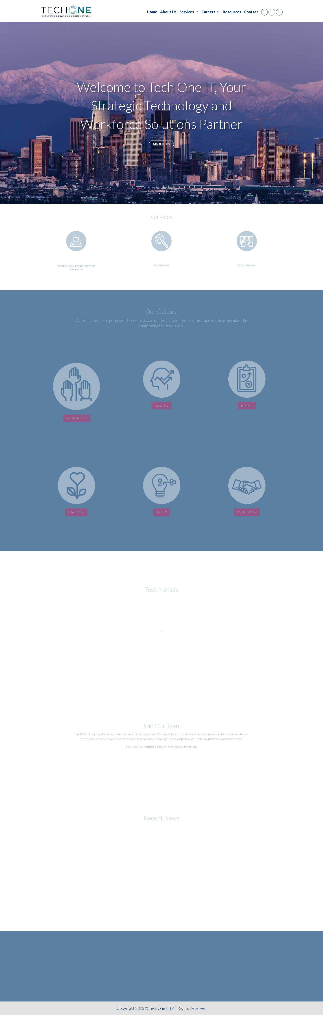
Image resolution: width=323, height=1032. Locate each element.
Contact (251, 12)
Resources (232, 12)
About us (161, 144)
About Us (168, 12)
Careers (208, 12)
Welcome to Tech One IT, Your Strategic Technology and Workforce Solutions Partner (161, 105)
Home (152, 12)
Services (186, 12)
